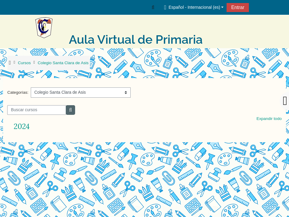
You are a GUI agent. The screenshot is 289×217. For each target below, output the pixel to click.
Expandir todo (269, 118)
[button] (153, 7)
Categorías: (17, 92)
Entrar (237, 7)
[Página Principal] (50, 27)
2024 (22, 126)
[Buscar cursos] (36, 110)
